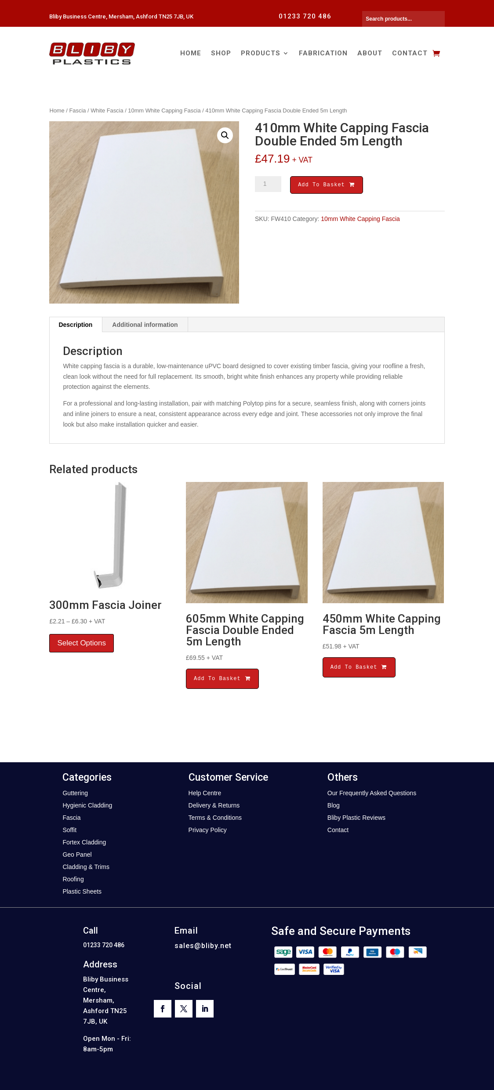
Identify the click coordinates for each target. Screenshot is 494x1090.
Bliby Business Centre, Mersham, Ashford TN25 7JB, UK (121, 16)
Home (190, 53)
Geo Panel (76, 854)
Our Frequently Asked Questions (371, 793)
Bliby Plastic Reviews (356, 817)
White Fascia (107, 110)
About (369, 53)
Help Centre (205, 793)
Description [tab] (75, 324)
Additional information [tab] (145, 324)
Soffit (69, 829)
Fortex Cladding (84, 842)
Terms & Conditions (215, 817)
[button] (225, 135)
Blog (333, 805)
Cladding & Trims (85, 866)
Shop (221, 53)
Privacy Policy (208, 829)
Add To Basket (326, 185)
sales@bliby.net (203, 946)
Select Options (81, 643)
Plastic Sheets (82, 891)
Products (260, 53)
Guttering (75, 793)
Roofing (73, 879)
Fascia (77, 110)
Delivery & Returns (214, 805)
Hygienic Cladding (87, 805)
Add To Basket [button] (222, 678)
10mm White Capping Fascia (164, 110)
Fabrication (323, 53)
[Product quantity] (268, 184)
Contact (410, 53)
